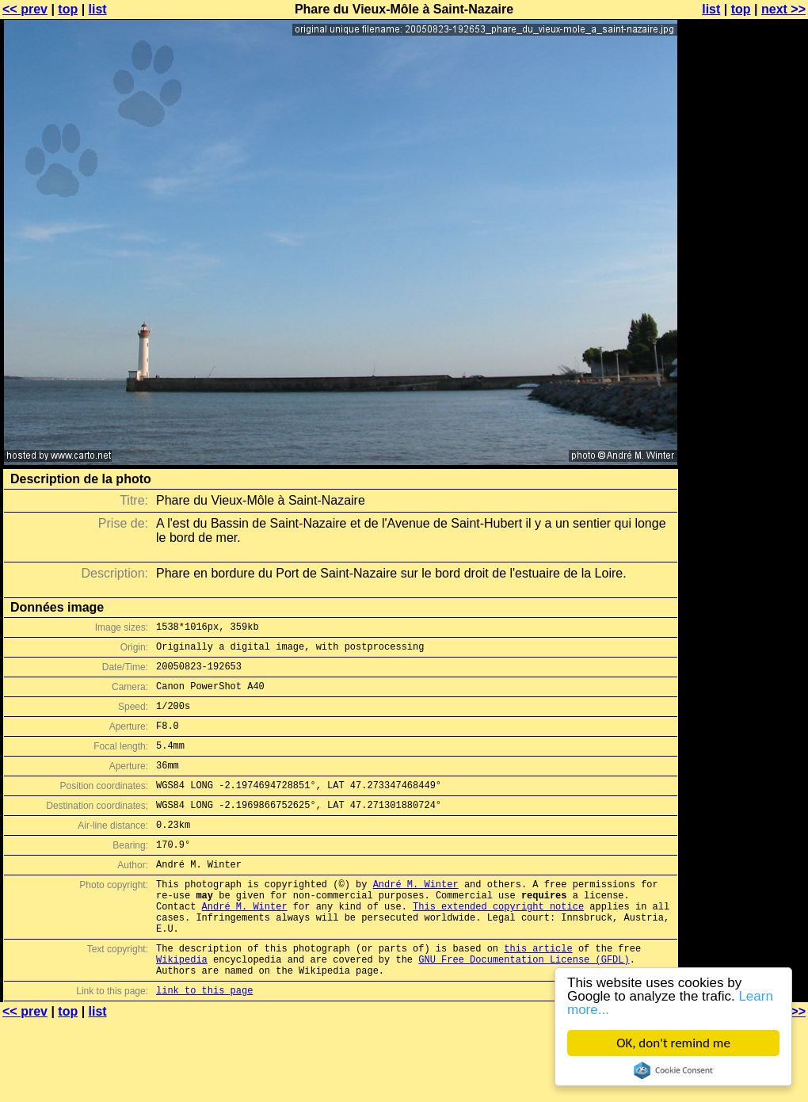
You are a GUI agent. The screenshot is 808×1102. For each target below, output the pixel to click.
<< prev (25, 9)
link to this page (204, 1042)
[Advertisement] (743, 204)
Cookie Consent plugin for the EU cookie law (673, 1070)
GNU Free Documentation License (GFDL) (523, 1006)
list (98, 9)
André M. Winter (416, 917)
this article (538, 993)
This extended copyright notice (498, 944)
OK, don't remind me (673, 1043)
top (68, 9)
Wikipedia (182, 1006)
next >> (783, 9)
